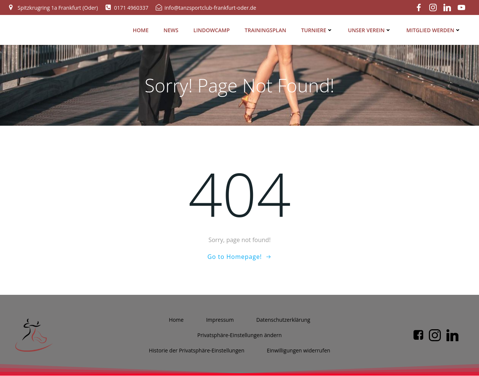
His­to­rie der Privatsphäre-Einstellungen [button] (196, 351)
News (172, 27)
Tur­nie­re (319, 27)
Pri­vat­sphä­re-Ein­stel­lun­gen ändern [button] (239, 335)
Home (142, 27)
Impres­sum (220, 320)
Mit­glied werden (435, 27)
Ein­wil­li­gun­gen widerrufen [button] (298, 351)
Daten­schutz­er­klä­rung (283, 320)
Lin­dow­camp (213, 27)
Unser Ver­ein (371, 27)
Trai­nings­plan (267, 27)
